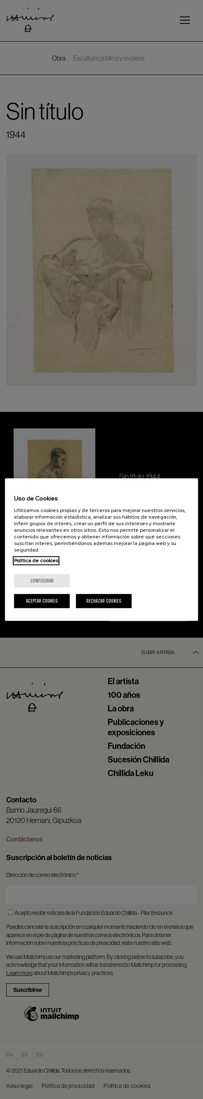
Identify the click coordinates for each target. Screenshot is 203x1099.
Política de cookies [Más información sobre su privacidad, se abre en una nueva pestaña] (36, 560)
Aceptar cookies (42, 601)
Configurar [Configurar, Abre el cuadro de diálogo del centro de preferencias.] (42, 581)
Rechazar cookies (103, 601)
